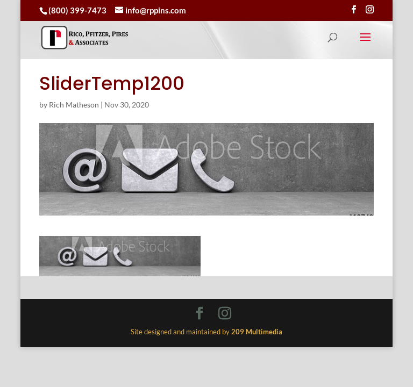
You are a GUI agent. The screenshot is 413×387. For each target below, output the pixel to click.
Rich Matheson (74, 104)
